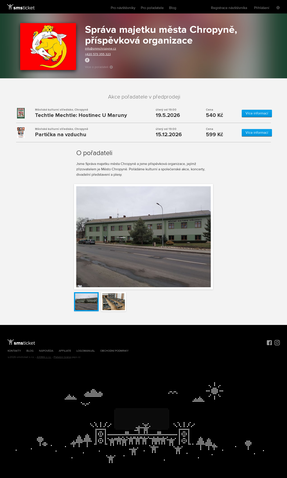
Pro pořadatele (152, 8)
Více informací (257, 113)
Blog (172, 8)
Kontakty (14, 351)
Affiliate (65, 351)
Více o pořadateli (99, 67)
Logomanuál (85, 351)
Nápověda (46, 351)
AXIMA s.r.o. (44, 357)
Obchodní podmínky (114, 351)
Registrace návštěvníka (229, 8)
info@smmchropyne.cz (100, 48)
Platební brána (62, 357)
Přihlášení (261, 8)
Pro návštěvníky (123, 8)
